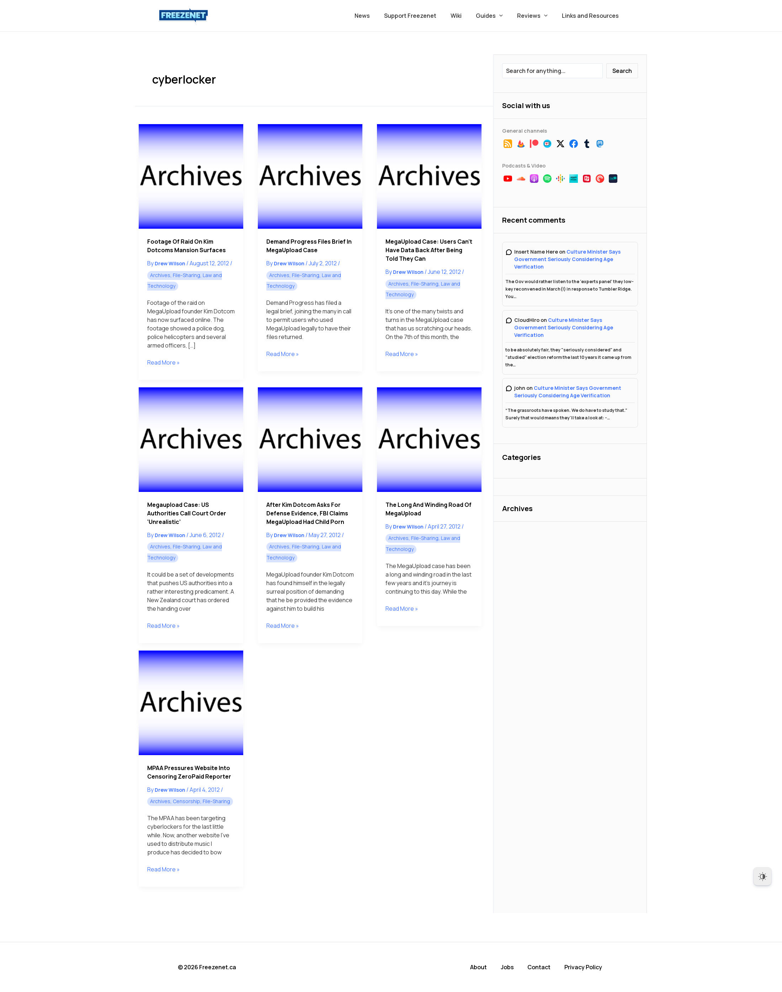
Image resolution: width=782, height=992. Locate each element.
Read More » (163, 362)
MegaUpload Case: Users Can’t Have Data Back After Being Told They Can (428, 250)
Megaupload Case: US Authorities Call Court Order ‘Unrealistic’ (186, 513)
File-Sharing (186, 275)
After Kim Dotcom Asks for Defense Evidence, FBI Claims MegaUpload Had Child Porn (307, 513)
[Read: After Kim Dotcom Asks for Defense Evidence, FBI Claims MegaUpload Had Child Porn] (310, 439)
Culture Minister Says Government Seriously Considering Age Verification (567, 259)
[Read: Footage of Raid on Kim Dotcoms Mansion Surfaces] (191, 176)
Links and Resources (591, 16)
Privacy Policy (586, 967)
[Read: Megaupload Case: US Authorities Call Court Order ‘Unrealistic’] (191, 439)
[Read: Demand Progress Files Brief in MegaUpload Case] (310, 176)
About (481, 967)
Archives (160, 275)
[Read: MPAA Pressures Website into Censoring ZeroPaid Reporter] (191, 703)
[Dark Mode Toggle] (762, 876)
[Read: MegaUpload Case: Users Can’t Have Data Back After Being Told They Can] (429, 176)
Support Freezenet (423, 16)
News (377, 16)
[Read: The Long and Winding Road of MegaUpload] (429, 439)
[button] (506, 15)
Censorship (186, 801)
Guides (496, 16)
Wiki (466, 16)
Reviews (536, 16)
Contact (541, 967)
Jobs (510, 967)
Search (622, 71)
